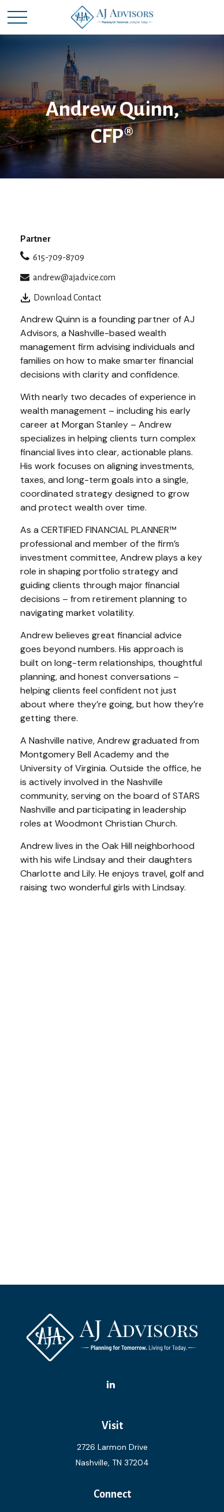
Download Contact (67, 297)
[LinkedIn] (111, 1384)
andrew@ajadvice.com (74, 277)
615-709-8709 (58, 257)
